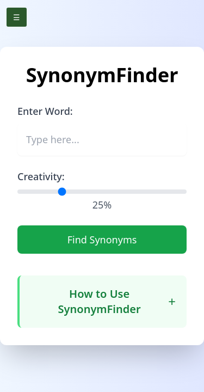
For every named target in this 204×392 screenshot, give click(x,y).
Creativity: (41, 176)
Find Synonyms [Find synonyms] (102, 239)
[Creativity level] (102, 191)
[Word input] (102, 139)
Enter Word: (45, 111)
